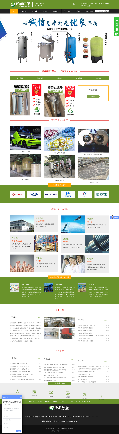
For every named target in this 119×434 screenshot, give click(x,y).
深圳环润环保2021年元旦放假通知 (19, 389)
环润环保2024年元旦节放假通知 (19, 383)
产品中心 (23, 11)
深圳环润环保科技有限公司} (20, 4)
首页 (14, 11)
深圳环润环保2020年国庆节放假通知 (20, 391)
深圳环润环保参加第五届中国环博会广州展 (21, 394)
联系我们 (77, 11)
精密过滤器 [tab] (20, 80)
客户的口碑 (89, 11)
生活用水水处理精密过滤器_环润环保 (54, 389)
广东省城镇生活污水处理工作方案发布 (54, 394)
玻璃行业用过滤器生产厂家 (51, 397)
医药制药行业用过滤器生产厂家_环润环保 (55, 392)
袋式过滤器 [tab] (40, 80)
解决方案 (34, 11)
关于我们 (67, 11)
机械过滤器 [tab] (60, 80)
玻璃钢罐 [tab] (98, 80)
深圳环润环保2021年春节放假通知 (19, 386)
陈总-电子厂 (59, 294)
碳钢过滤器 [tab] (79, 80)
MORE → (39, 339)
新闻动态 (56, 11)
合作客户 (45, 11)
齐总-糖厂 (92, 294)
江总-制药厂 (26, 294)
